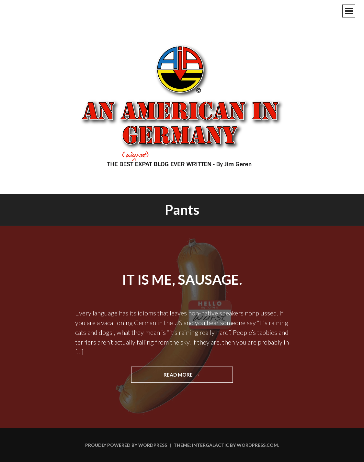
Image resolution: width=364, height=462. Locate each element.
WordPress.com (257, 445)
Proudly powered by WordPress (126, 445)
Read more (192, 377)
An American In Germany (182, 105)
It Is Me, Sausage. (182, 279)
